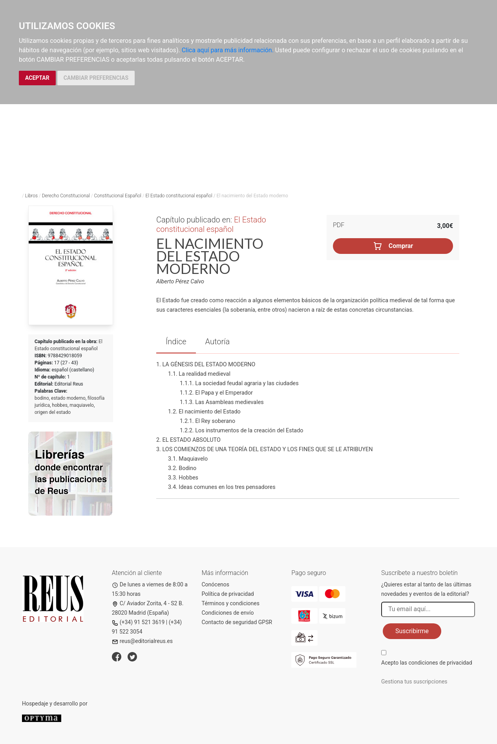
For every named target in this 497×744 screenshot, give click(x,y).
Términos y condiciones (230, 603)
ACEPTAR (37, 78)
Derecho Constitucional (66, 195)
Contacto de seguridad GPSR (237, 622)
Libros (31, 195)
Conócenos (216, 584)
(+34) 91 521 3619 (138, 622)
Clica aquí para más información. (228, 50)
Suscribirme (412, 631)
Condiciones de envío (228, 613)
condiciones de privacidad (440, 662)
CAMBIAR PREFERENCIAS (96, 78)
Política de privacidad (228, 594)
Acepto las (426, 662)
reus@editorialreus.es (142, 641)
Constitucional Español (117, 195)
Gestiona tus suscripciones (414, 681)
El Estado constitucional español (179, 195)
